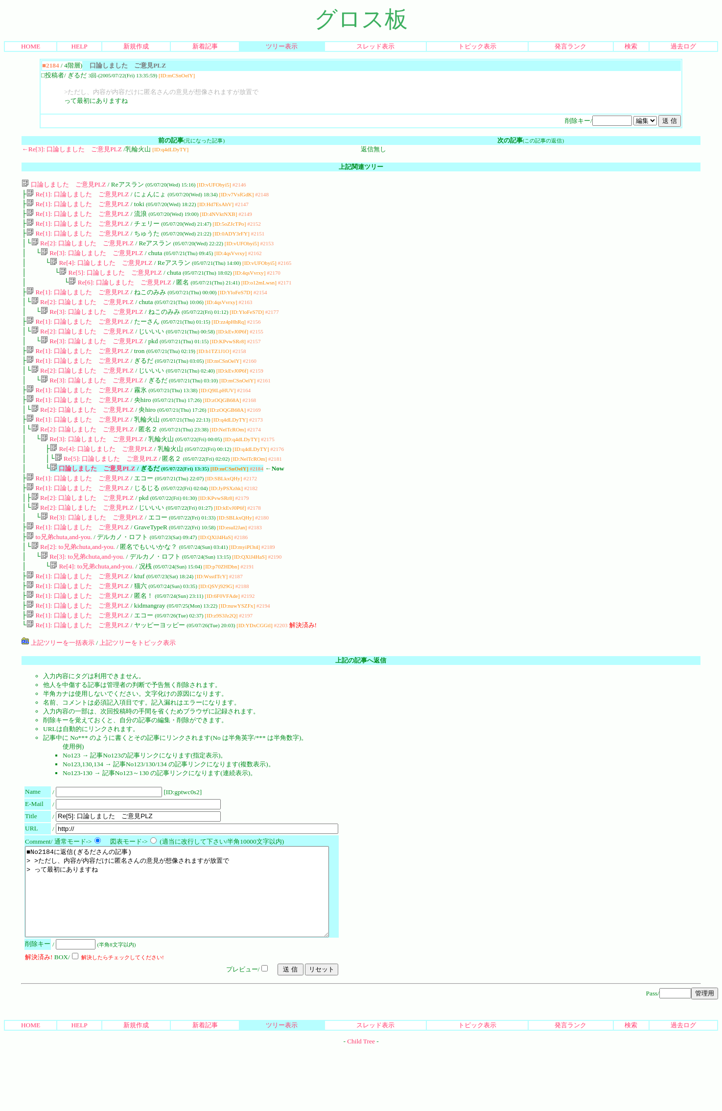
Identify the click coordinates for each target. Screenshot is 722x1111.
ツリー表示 (282, 46)
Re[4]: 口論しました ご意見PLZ (101, 270)
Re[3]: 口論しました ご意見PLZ (92, 259)
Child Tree (361, 1103)
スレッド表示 (375, 46)
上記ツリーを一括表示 (58, 686)
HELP (79, 46)
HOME (30, 46)
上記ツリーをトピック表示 (137, 686)
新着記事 (205, 46)
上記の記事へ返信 (360, 704)
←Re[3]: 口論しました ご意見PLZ (71, 149)
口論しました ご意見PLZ (64, 184)
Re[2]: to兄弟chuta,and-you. (73, 583)
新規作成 (136, 46)
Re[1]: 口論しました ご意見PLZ (77, 195)
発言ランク (570, 46)
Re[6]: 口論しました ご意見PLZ (120, 292)
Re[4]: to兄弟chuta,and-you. (92, 604)
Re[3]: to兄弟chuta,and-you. (82, 593)
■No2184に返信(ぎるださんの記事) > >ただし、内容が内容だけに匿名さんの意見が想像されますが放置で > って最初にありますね (195, 944)
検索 (631, 46)
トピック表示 (477, 46)
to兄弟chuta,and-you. (59, 572)
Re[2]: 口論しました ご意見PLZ (82, 249)
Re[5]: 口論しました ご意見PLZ (110, 281)
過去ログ (683, 46)
